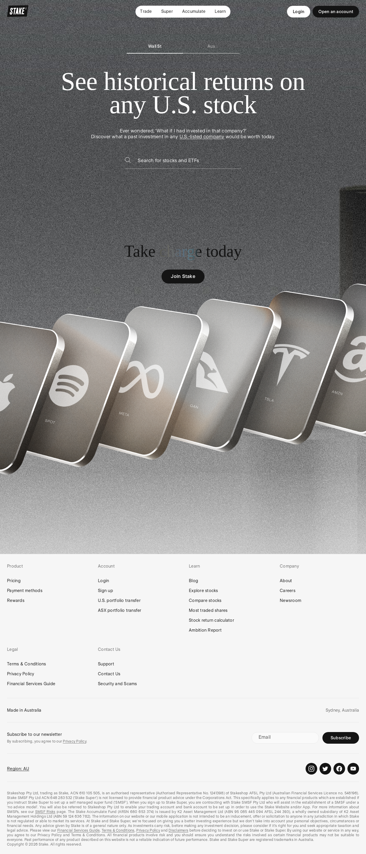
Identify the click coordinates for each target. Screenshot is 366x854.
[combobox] (189, 162)
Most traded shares (208, 610)
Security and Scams (117, 683)
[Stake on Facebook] (339, 769)
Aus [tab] (211, 46)
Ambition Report (205, 630)
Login (298, 11)
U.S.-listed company (202, 136)
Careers (287, 590)
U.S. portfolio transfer (119, 600)
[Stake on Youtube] (353, 769)
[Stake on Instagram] (311, 769)
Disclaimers (178, 830)
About (286, 580)
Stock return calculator (211, 620)
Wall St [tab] (155, 46)
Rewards (15, 600)
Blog (193, 580)
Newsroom (290, 600)
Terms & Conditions (26, 664)
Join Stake (183, 276)
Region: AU (18, 768)
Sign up (105, 590)
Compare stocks (205, 600)
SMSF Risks (45, 812)
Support (106, 664)
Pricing (14, 580)
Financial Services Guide (31, 683)
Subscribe (340, 738)
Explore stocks (203, 590)
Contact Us (109, 673)
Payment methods (24, 590)
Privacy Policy (20, 673)
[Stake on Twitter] (325, 769)
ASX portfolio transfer (119, 610)
